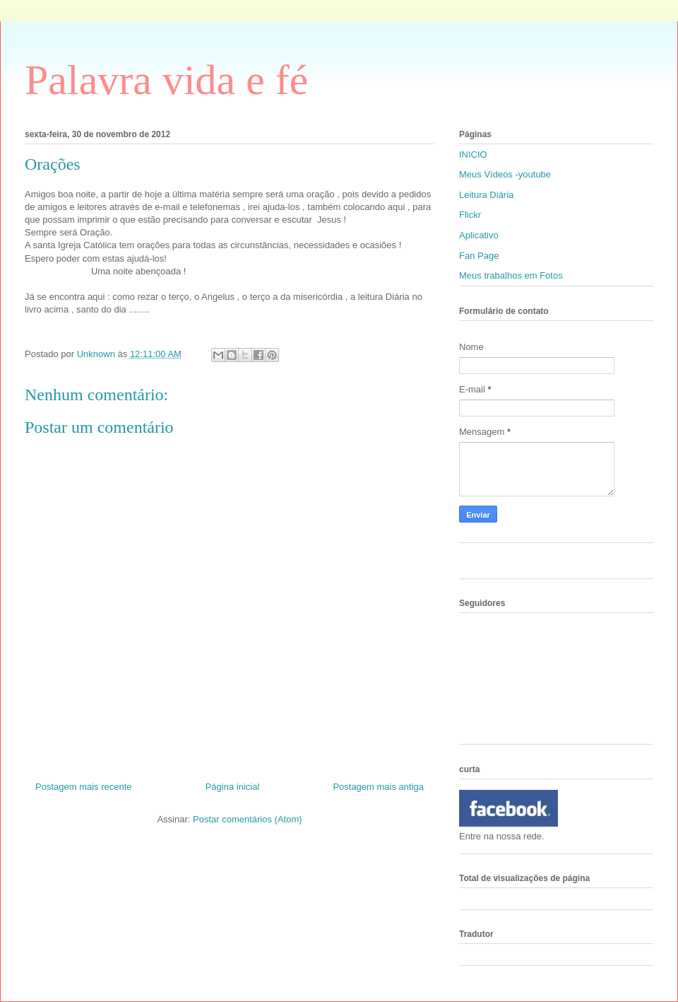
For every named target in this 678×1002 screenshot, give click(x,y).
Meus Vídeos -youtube (505, 174)
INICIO (473, 154)
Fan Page (479, 255)
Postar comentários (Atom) (247, 819)
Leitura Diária (486, 195)
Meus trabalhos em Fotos (511, 275)
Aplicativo (479, 235)
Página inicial (233, 786)
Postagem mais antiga (378, 786)
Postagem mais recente (83, 786)
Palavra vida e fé (166, 80)
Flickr (470, 214)
